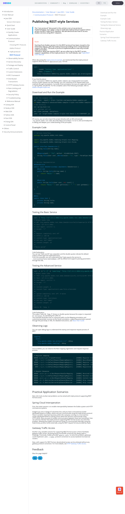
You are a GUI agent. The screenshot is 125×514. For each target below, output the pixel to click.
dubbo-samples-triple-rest (41, 87)
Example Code (105, 19)
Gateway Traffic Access (108, 41)
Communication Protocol (43, 15)
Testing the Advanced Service (110, 25)
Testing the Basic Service (108, 22)
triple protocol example (54, 60)
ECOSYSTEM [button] (84, 3)
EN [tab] (99, 3)
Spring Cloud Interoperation (110, 37)
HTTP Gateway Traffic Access (76, 444)
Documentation (38, 12)
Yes (35, 458)
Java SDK (61, 12)
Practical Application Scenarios (107, 32)
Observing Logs (105, 28)
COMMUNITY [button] (54, 3)
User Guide (70, 12)
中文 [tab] (104, 3)
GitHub (118, 3)
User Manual (50, 12)
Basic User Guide (78, 321)
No (40, 458)
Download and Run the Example (108, 14)
